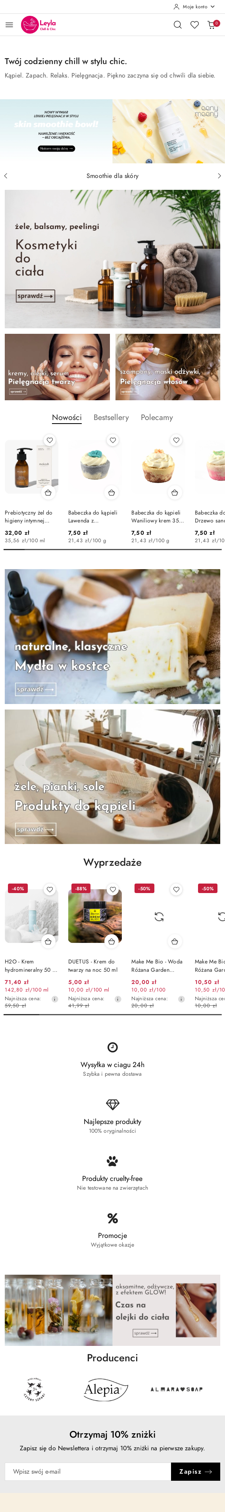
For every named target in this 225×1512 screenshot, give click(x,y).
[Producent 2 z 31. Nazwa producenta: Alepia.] (105, 1389)
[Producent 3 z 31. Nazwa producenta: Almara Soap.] (176, 1389)
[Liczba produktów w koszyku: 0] (211, 24)
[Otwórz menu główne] (9, 24)
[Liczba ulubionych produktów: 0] (194, 24)
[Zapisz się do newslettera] (88, 1472)
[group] (112, 131)
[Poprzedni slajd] (5, 176)
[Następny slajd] (219, 176)
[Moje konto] (194, 6)
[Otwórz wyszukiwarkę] (177, 24)
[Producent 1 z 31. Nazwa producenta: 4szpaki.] (34, 1389)
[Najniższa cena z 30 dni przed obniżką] (55, 999)
